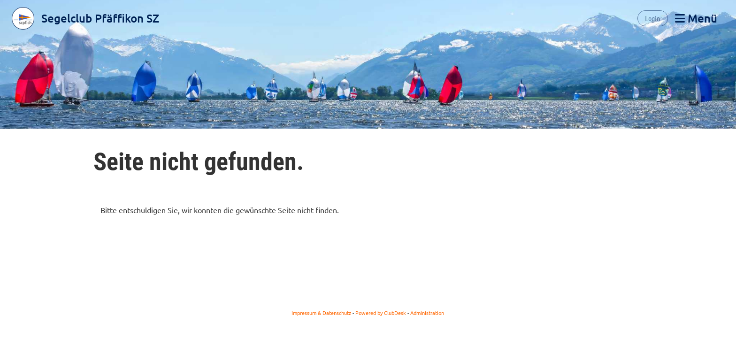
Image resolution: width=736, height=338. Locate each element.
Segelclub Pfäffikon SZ (100, 18)
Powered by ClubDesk (380, 312)
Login (652, 18)
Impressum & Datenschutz (321, 312)
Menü (696, 18)
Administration (427, 312)
